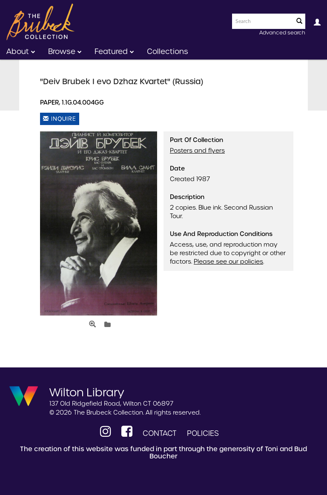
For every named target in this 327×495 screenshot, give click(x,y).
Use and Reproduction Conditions (221, 234)
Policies (203, 433)
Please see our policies (228, 261)
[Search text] (262, 21)
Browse (65, 51)
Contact (160, 433)
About (20, 51)
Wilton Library (86, 391)
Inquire (59, 118)
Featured (114, 51)
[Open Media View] (92, 324)
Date (177, 168)
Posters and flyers (197, 150)
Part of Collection (196, 140)
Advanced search (282, 32)
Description (187, 197)
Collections (167, 51)
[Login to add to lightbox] (107, 324)
